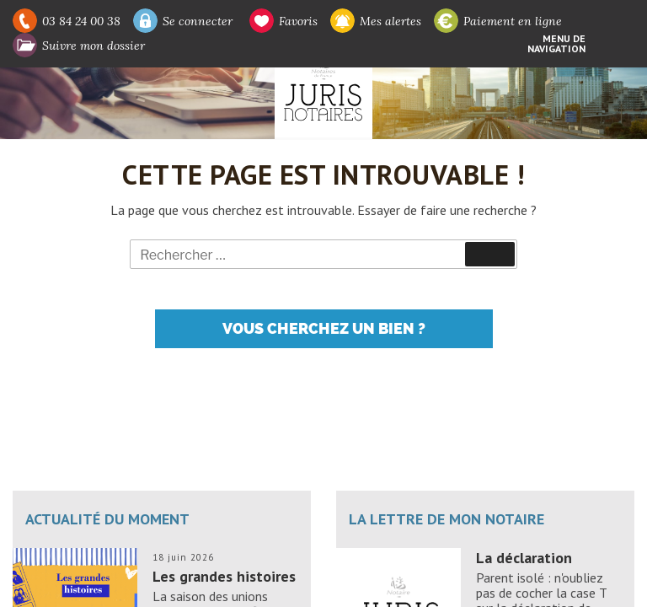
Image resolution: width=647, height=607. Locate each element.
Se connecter (198, 21)
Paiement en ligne (512, 21)
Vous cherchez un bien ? (323, 329)
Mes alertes (390, 21)
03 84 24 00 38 (81, 21)
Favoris (298, 21)
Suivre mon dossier (93, 45)
